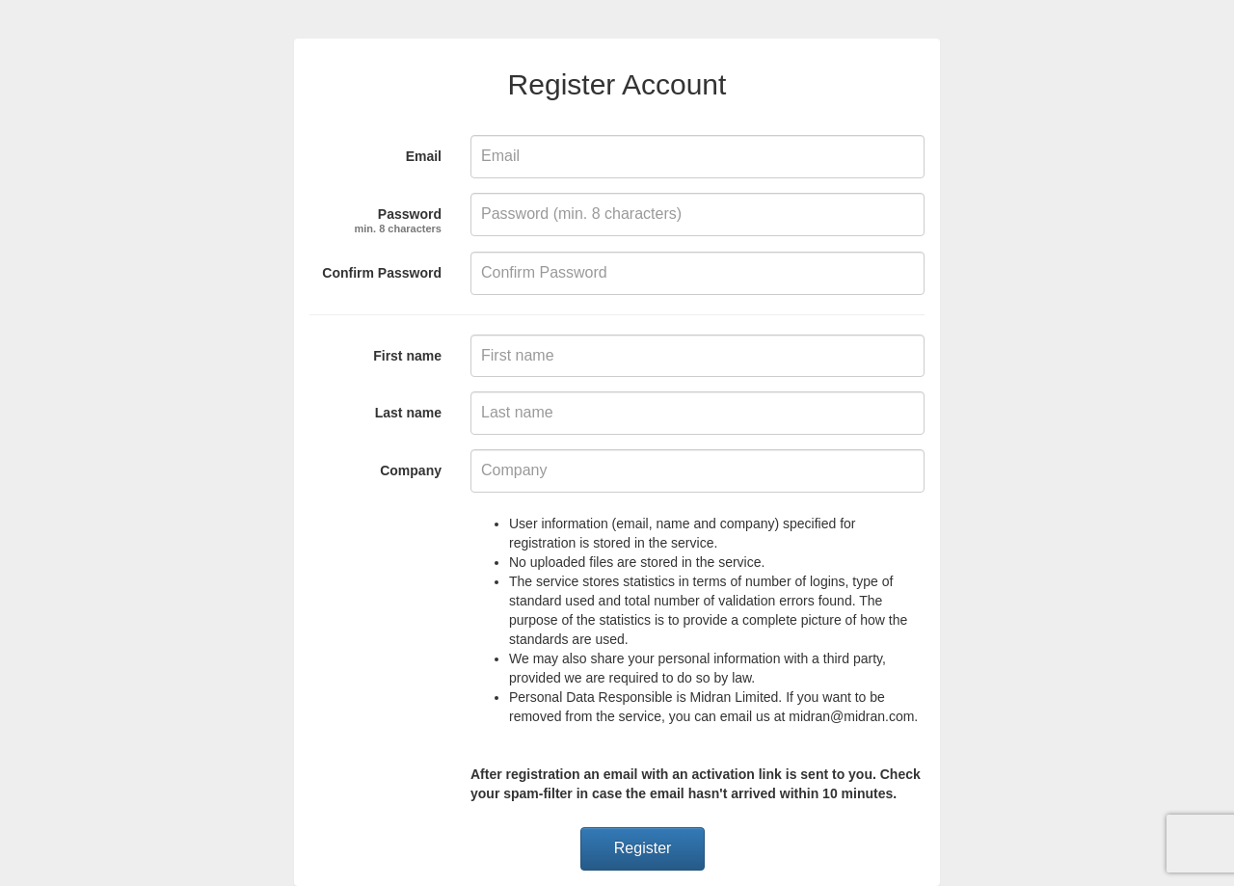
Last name (408, 412)
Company (411, 470)
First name (407, 355)
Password (399, 217)
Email (424, 156)
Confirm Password (382, 273)
